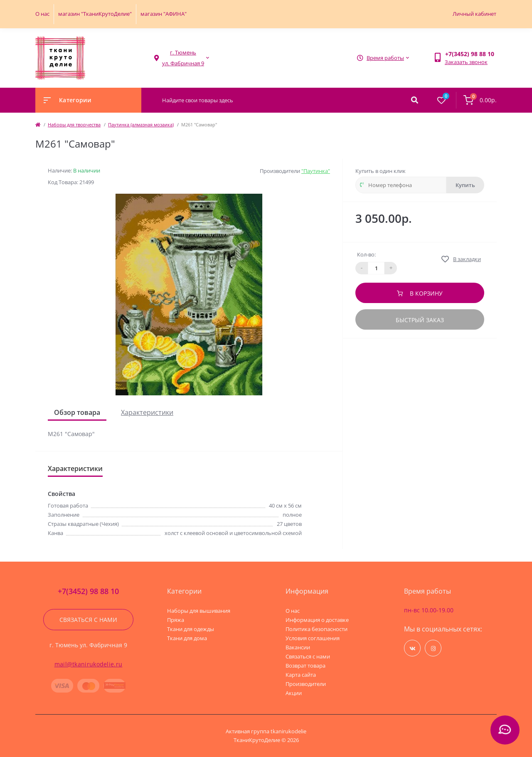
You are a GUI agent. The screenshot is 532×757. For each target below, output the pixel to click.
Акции (294, 693)
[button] (183, 58)
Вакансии (298, 647)
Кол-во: (366, 254)
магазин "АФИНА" (163, 13)
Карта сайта (301, 674)
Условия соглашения (313, 638)
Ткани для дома (187, 638)
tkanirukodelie (288, 731)
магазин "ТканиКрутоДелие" (95, 13)
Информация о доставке (317, 620)
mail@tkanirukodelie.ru (88, 664)
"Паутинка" (315, 171)
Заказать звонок (466, 62)
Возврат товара (305, 665)
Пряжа (175, 620)
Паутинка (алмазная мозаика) (141, 124)
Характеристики (147, 412)
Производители (306, 684)
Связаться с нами (88, 620)
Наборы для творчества (74, 124)
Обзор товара (77, 412)
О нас (42, 13)
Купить (465, 185)
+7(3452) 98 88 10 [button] (88, 591)
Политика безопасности (316, 629)
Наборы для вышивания (198, 610)
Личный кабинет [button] (474, 13)
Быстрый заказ (420, 320)
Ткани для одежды (190, 629)
